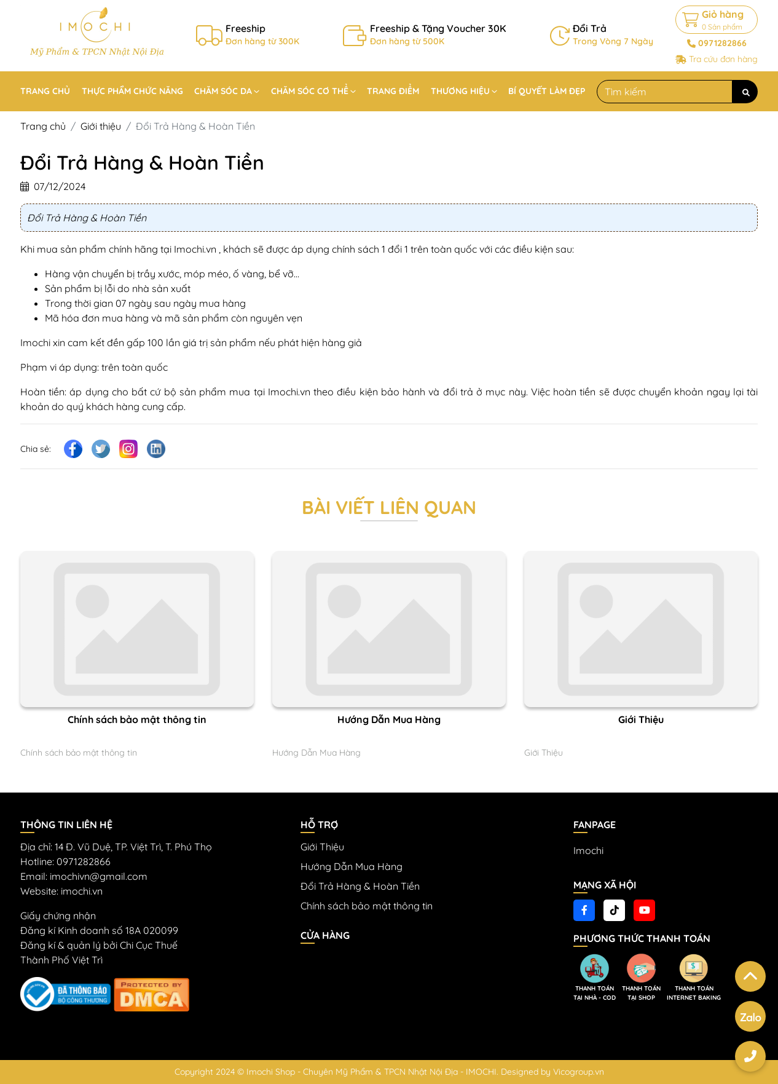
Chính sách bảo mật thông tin (137, 719)
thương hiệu (460, 91)
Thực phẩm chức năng (132, 91)
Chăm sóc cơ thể (309, 91)
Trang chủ (45, 91)
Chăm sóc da (223, 91)
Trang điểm (393, 91)
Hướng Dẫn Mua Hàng (389, 719)
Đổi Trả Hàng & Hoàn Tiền (360, 886)
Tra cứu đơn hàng (723, 59)
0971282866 (722, 43)
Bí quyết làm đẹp (546, 91)
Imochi (588, 850)
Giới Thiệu (641, 719)
